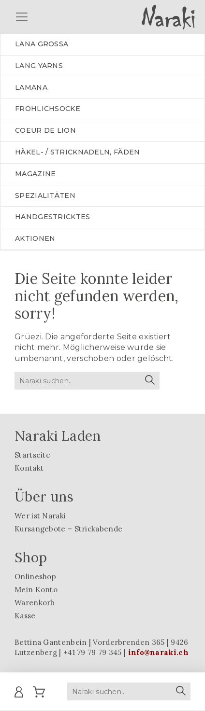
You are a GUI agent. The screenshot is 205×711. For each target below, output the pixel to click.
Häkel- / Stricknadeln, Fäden (77, 152)
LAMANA (31, 87)
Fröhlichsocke (47, 108)
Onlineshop (35, 576)
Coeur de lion (45, 130)
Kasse (25, 615)
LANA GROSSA (41, 44)
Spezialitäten (45, 195)
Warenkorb (35, 602)
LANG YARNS (39, 65)
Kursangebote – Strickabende (68, 528)
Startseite (32, 455)
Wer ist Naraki (40, 515)
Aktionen (35, 238)
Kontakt (29, 468)
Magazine (35, 173)
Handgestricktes (52, 216)
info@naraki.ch (158, 652)
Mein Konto (36, 589)
